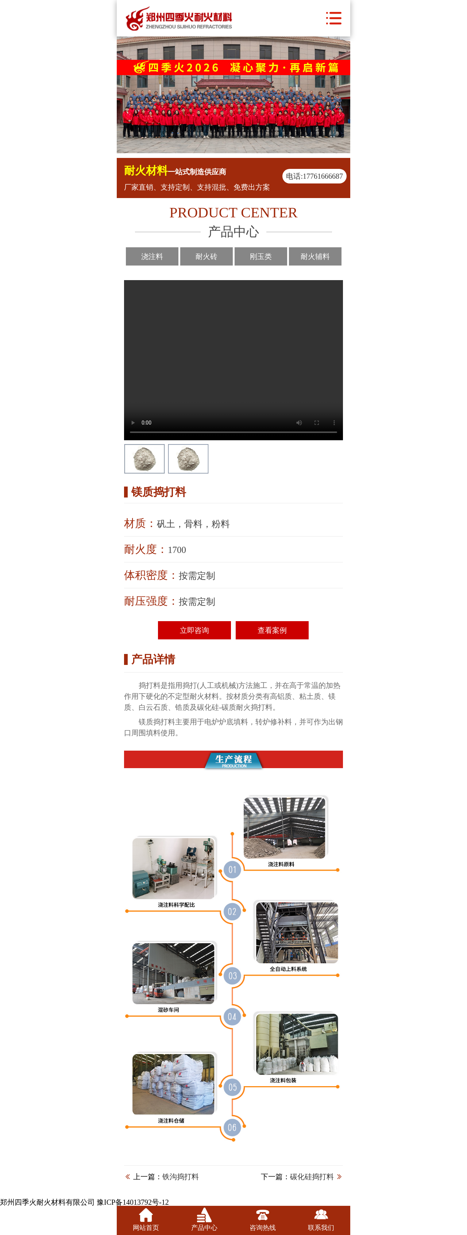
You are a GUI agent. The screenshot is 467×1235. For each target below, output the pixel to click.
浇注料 (152, 256)
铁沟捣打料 (180, 1177)
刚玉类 (261, 256)
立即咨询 (194, 630)
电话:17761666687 (314, 176)
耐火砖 (206, 256)
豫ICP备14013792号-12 (133, 1202)
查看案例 (272, 630)
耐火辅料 (315, 256)
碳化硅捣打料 (312, 1177)
